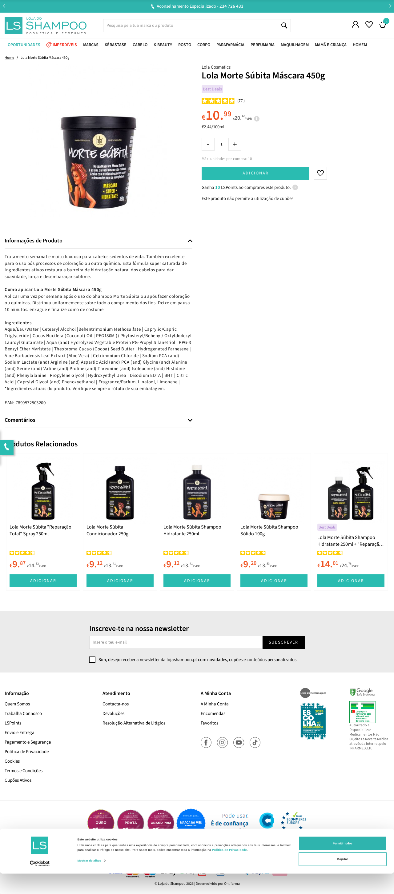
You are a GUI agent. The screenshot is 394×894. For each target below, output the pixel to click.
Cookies (12, 761)
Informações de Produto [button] (33, 241)
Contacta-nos (116, 704)
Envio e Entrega (19, 732)
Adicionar (256, 173)
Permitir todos (342, 863)
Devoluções (113, 713)
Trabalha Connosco (23, 713)
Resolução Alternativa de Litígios (134, 723)
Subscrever (283, 642)
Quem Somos (17, 704)
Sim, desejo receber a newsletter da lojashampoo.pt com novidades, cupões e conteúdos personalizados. (198, 660)
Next (390, 6)
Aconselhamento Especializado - (200, 6)
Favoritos (209, 723)
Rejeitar (342, 879)
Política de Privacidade (27, 751)
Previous (4, 6)
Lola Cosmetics (216, 67)
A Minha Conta (215, 704)
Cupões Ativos (18, 780)
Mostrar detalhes (89, 881)
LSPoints (13, 723)
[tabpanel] (43, 522)
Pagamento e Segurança (28, 742)
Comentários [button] (20, 420)
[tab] (98, 241)
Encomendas (213, 713)
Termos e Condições (23, 771)
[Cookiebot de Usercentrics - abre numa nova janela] (40, 884)
